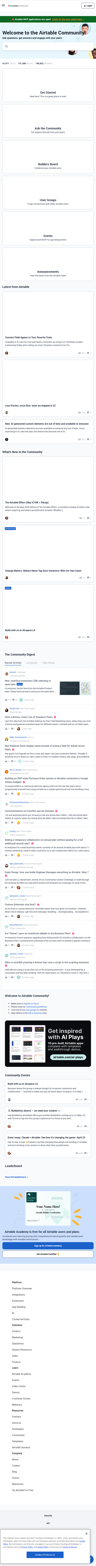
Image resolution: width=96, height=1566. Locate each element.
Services (16, 1422)
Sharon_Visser (16, 953)
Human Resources (22, 1349)
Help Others (48, 662)
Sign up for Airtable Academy (48, 1245)
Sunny (13, 831)
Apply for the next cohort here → (68, 19)
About (15, 1459)
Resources (17, 1410)
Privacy (48, 1538)
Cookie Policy (43, 1563)
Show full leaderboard (17, 1177)
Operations (18, 1343)
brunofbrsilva (16, 924)
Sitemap (48, 1530)
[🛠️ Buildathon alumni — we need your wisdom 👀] (48, 1118)
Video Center (19, 1386)
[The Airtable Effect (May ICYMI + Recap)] (48, 489)
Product (16, 1331)
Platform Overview (22, 1288)
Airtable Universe (21, 1447)
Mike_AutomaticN (18, 737)
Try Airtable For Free (22, 1490)
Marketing (17, 1337)
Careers (16, 1465)
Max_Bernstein (17, 863)
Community (18, 1435)
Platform (17, 1282)
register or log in (31, 1003)
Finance (16, 1362)
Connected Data (20, 1319)
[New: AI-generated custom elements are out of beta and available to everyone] (48, 431)
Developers (18, 1429)
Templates (17, 1441)
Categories (32, 662)
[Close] (86, 1550)
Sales (15, 1355)
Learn (15, 1367)
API (48, 1523)
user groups (31, 1009)
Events (15, 1380)
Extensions (18, 1300)
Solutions (17, 1325)
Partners (16, 1416)
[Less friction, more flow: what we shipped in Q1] (48, 388)
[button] (3, 6)
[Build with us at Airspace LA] (48, 612)
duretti (13, 672)
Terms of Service (70, 1563)
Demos (16, 1392)
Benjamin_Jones (17, 895)
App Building (19, 1307)
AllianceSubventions (19, 802)
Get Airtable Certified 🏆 (48, 1254)
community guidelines (36, 1006)
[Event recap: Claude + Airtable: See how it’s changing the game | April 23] (48, 1145)
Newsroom (17, 1484)
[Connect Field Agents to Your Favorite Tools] (48, 324)
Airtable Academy (21, 1374)
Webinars (17, 1404)
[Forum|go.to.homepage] (18, 5)
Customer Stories (21, 1398)
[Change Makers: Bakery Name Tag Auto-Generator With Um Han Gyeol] (48, 553)
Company (17, 1453)
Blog (14, 1471)
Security (48, 1515)
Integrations (18, 1294)
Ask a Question (35, 1013)
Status (15, 1477)
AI (13, 1313)
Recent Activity (13, 662)
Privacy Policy (27, 1563)
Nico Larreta (15, 769)
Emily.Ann (14, 708)
